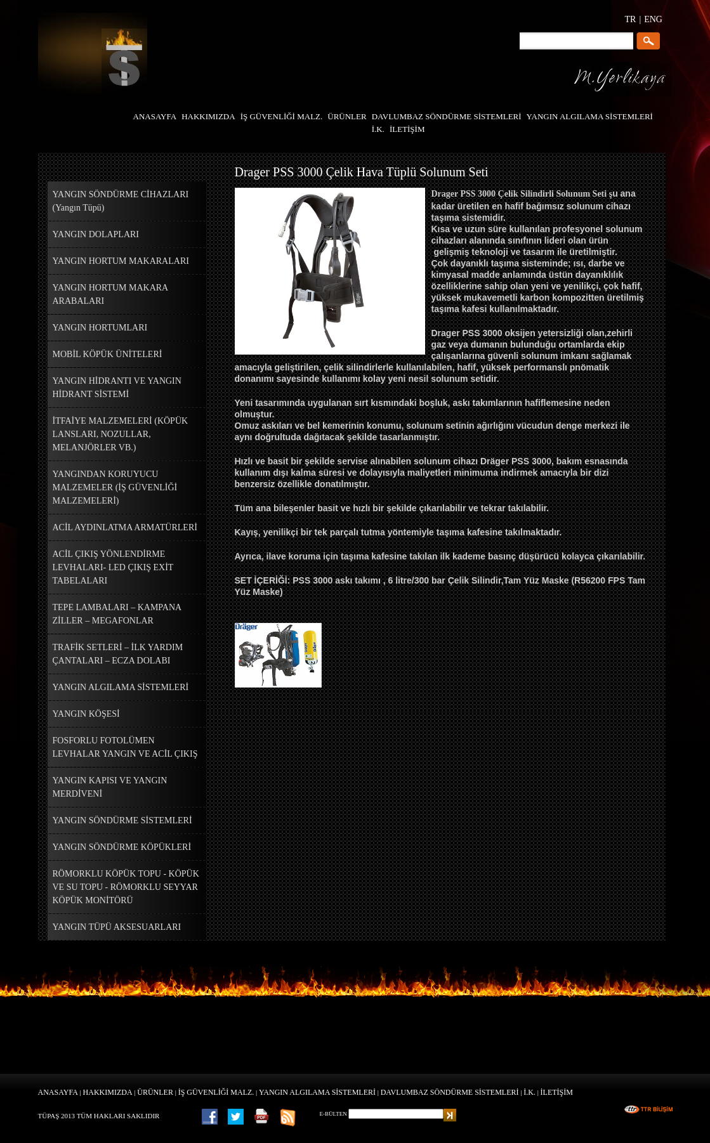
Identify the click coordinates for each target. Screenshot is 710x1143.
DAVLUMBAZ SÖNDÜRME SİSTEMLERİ (450, 1092)
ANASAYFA (58, 1092)
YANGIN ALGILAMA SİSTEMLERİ (317, 1092)
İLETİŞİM (557, 1092)
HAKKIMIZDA (108, 1092)
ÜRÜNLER (155, 1092)
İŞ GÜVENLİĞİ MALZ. (216, 1092)
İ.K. (529, 1092)
